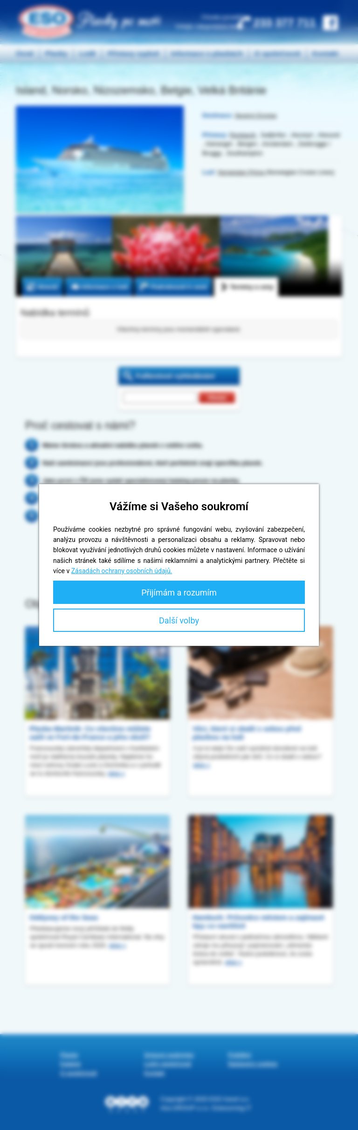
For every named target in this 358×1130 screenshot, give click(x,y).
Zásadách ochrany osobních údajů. (121, 571)
